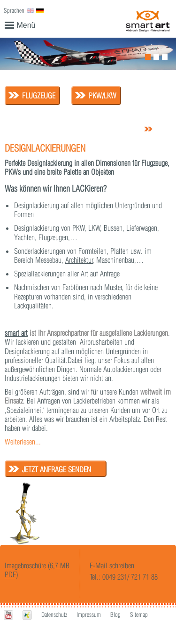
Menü (20, 24)
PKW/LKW (102, 95)
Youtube (8, 615)
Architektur (79, 260)
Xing (27, 615)
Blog (115, 614)
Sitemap (139, 614)
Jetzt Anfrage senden (56, 469)
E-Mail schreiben (112, 565)
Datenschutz (54, 614)
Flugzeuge (38, 95)
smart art (16, 333)
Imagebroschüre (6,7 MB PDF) (37, 570)
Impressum (89, 614)
